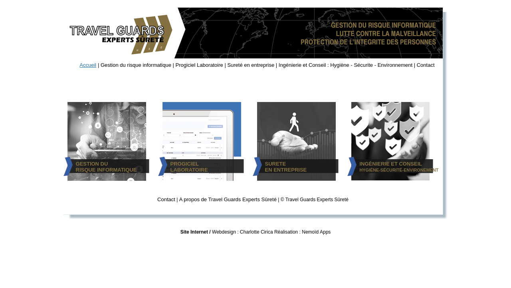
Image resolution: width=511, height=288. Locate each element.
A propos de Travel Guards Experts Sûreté (228, 199)
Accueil (87, 65)
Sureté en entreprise (250, 65)
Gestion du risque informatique (136, 65)
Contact (426, 65)
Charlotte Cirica (256, 232)
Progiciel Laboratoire (199, 65)
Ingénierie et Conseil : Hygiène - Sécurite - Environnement (345, 65)
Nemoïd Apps (316, 232)
